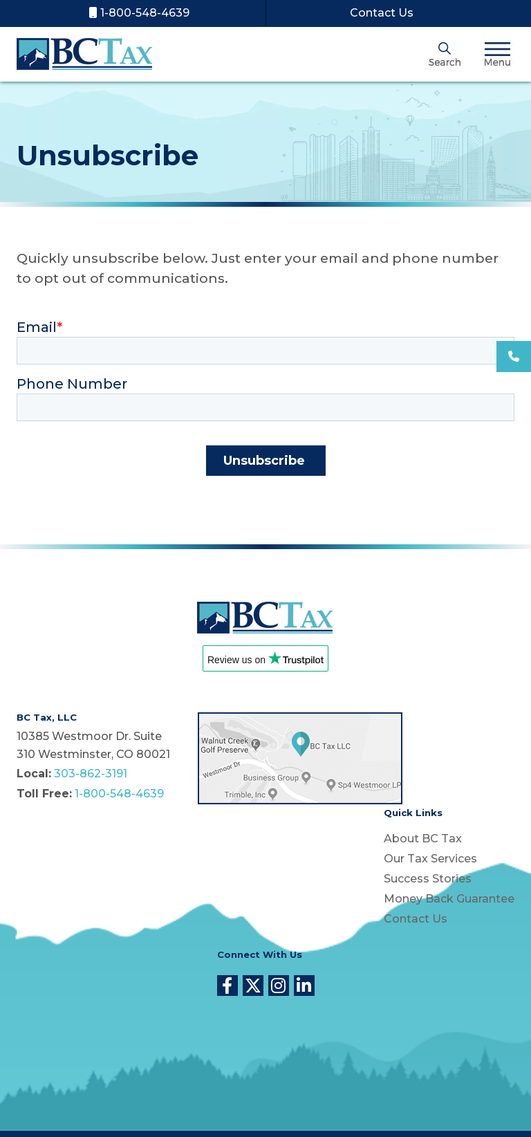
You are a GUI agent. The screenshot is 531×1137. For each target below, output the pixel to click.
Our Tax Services (430, 858)
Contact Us (380, 12)
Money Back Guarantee (449, 898)
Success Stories (428, 878)
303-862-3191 (90, 773)
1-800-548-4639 (139, 12)
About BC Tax (423, 838)
